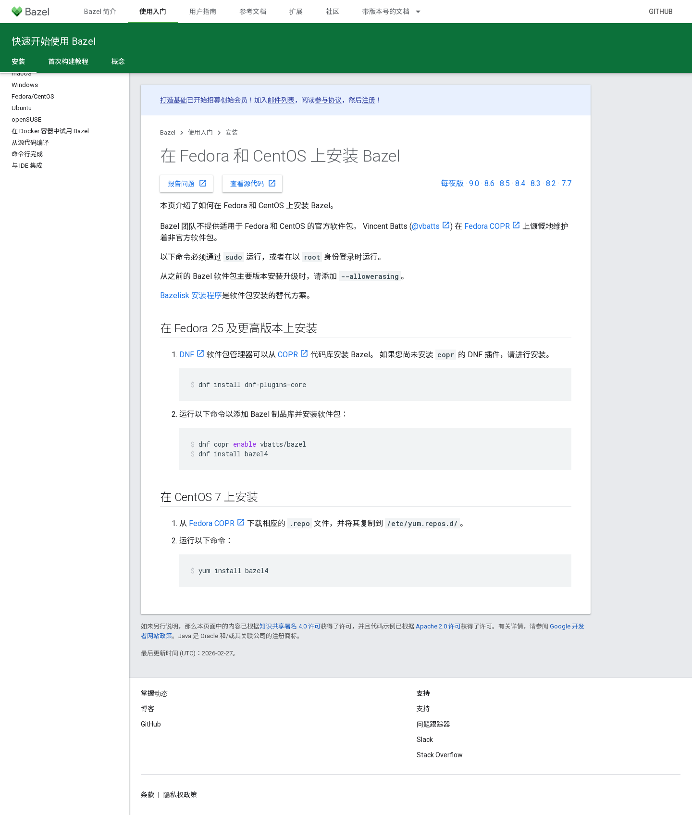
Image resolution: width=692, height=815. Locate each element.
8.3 (536, 183)
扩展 (296, 11)
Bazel (167, 132)
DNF (186, 354)
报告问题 (187, 183)
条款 (147, 795)
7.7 (566, 183)
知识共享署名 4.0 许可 (290, 626)
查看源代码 (253, 183)
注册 (368, 100)
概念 (118, 61)
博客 (147, 709)
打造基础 (173, 100)
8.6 (489, 183)
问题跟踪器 (433, 724)
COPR (288, 354)
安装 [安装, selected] (18, 61)
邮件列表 (281, 100)
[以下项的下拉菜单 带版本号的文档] (422, 11)
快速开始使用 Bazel (54, 41)
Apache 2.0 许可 (438, 626)
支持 (423, 709)
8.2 (551, 183)
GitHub (661, 11)
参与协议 (328, 100)
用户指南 (202, 11)
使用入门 (200, 132)
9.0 (474, 183)
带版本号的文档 (385, 11)
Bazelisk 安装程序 (191, 295)
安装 (231, 132)
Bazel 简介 (100, 11)
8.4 (520, 183)
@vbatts (426, 226)
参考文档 (252, 11)
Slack (425, 739)
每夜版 (452, 183)
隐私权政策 (180, 795)
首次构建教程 (68, 61)
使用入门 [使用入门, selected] (152, 11)
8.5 (505, 183)
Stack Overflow (440, 755)
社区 (332, 11)
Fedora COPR (487, 226)
